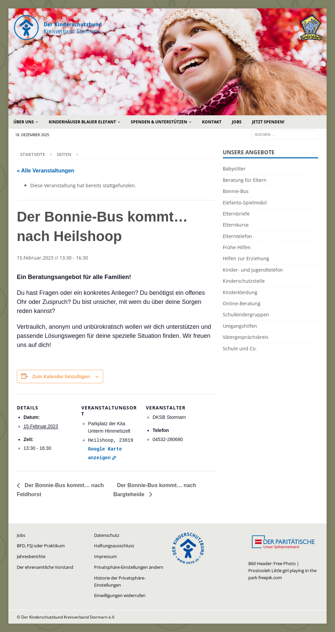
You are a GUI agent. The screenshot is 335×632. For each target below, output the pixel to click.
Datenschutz (106, 535)
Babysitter (234, 168)
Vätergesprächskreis (245, 337)
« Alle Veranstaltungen (45, 170)
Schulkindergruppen (246, 314)
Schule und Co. (240, 348)
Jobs (237, 122)
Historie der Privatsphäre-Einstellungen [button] (119, 581)
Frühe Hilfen (237, 247)
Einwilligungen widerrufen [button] (119, 595)
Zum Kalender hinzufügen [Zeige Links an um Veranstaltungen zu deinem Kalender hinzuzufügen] (61, 376)
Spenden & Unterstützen (159, 122)
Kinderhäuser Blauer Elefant (82, 122)
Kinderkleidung (240, 292)
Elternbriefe (236, 213)
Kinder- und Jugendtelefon (253, 270)
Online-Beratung (241, 303)
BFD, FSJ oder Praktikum (41, 546)
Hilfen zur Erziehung (246, 258)
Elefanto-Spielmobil (245, 202)
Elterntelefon (237, 236)
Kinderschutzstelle (244, 281)
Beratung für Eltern (244, 180)
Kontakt (211, 122)
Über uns (23, 122)
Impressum (105, 556)
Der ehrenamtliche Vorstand (45, 567)
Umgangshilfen (240, 326)
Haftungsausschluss (114, 546)
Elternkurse (236, 225)
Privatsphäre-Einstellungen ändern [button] (128, 567)
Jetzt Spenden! (268, 122)
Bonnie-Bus (236, 191)
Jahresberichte (31, 556)
